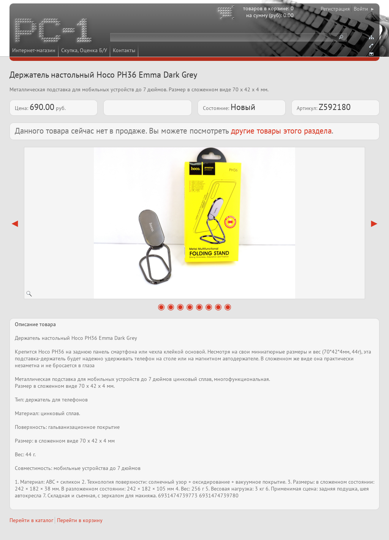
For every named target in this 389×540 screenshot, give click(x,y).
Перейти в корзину (80, 520)
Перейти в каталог (31, 520)
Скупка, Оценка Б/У (84, 50)
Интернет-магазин (33, 50)
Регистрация (335, 8)
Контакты (124, 50)
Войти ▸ (364, 8)
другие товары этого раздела (281, 131)
